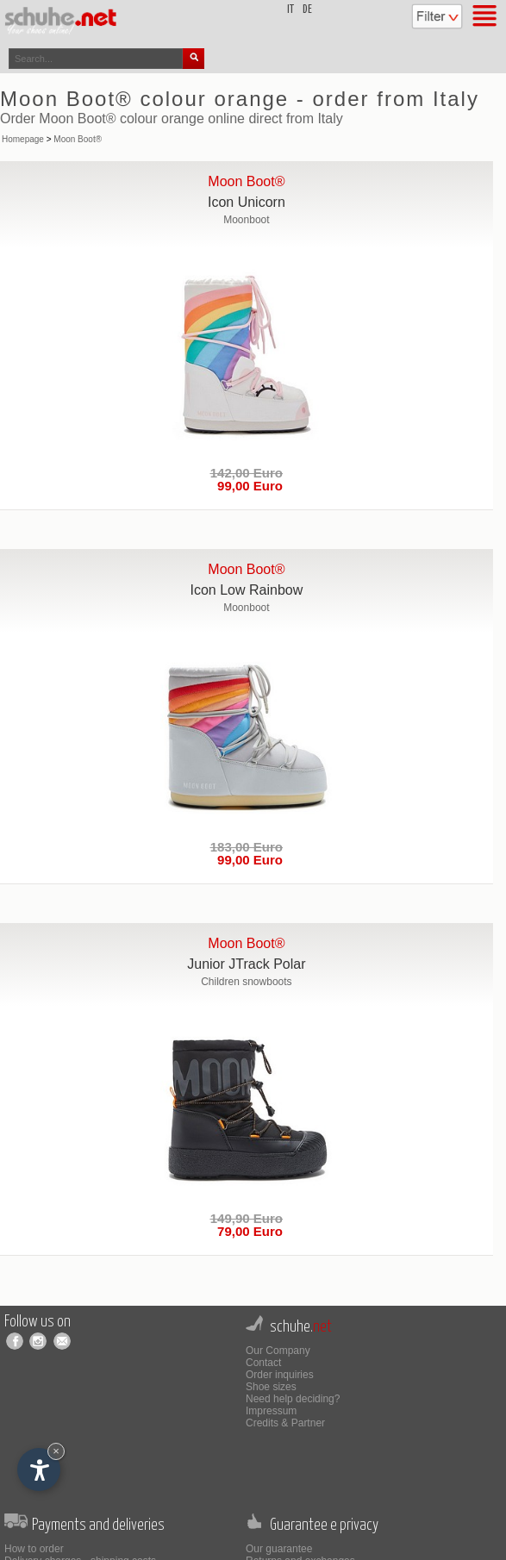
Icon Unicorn (246, 202)
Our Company (278, 1351)
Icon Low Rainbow (247, 590)
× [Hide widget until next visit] (56, 1451)
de (307, 10)
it (290, 10)
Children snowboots (246, 982)
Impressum (271, 1411)
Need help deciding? (293, 1399)
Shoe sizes (271, 1387)
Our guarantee (279, 1549)
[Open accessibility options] (38, 1469)
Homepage (23, 139)
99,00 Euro (246, 485)
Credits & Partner (285, 1423)
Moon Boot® (77, 139)
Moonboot (246, 220)
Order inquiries (280, 1375)
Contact (263, 1363)
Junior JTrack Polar (246, 964)
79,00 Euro (246, 1231)
